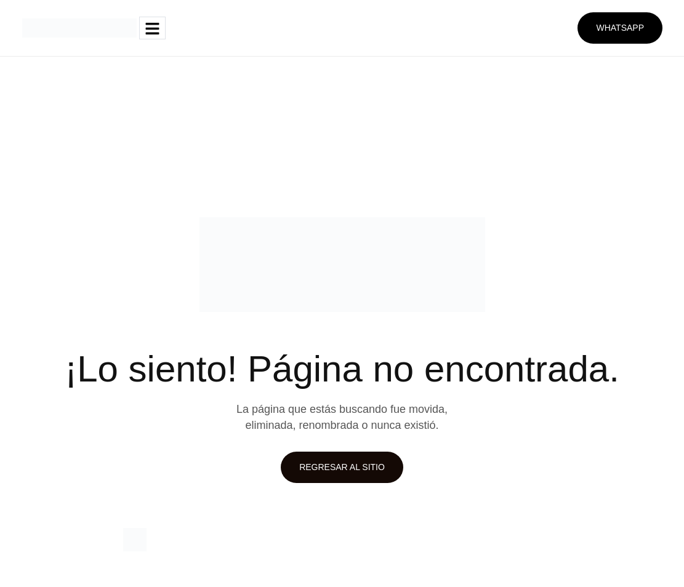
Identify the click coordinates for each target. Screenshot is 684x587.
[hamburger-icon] (152, 28)
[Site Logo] (79, 27)
